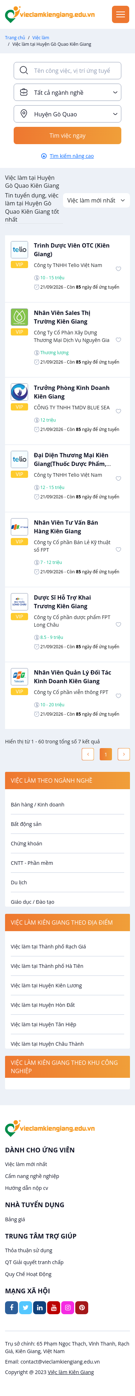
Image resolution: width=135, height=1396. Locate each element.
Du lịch (19, 882)
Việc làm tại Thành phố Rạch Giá (48, 946)
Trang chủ (15, 38)
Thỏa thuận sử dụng (28, 1250)
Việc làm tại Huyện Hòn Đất (43, 1004)
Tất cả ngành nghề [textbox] (59, 93)
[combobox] (67, 92)
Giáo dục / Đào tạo (32, 901)
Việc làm (40, 38)
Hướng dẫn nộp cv (26, 1187)
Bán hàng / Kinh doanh (37, 804)
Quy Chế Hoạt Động (28, 1274)
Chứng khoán (26, 843)
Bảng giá (15, 1219)
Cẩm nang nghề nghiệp (32, 1176)
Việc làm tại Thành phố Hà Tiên (47, 965)
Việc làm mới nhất (26, 1164)
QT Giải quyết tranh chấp (34, 1262)
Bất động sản (26, 824)
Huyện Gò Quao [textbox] (55, 114)
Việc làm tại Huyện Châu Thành (47, 1043)
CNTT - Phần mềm (32, 862)
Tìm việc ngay (67, 135)
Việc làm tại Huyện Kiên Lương (46, 985)
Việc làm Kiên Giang (71, 1372)
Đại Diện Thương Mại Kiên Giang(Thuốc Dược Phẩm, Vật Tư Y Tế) (71, 463)
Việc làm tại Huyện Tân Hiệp (43, 1024)
